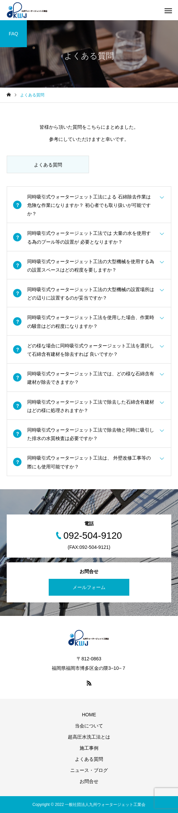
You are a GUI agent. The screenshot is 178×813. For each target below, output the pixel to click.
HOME (89, 714)
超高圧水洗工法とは (89, 737)
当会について (89, 725)
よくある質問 (89, 759)
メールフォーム (89, 587)
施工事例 (89, 748)
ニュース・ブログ (89, 770)
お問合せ (89, 781)
